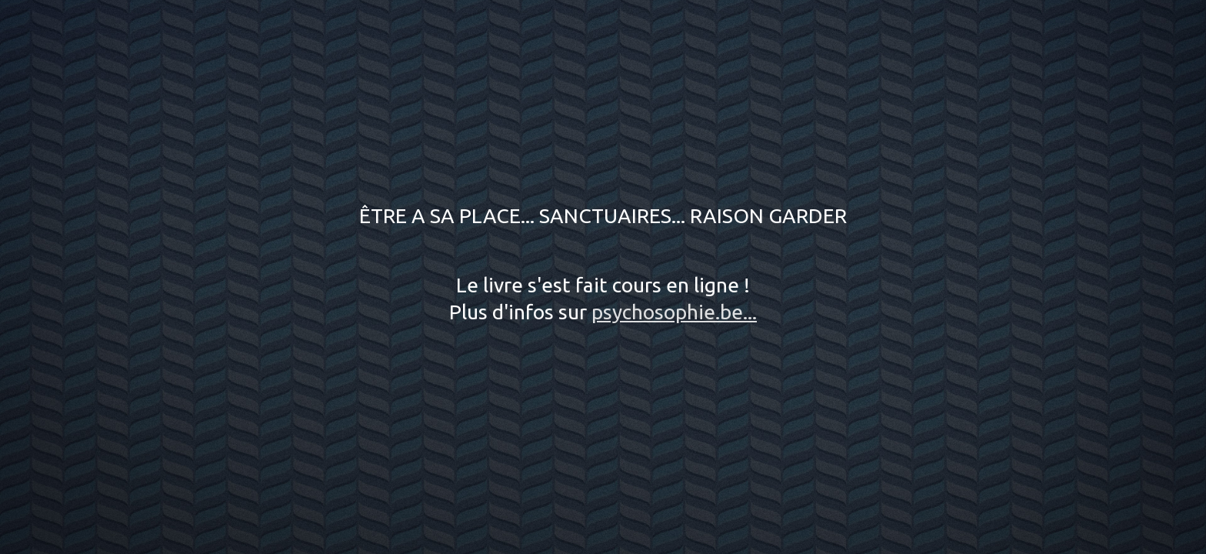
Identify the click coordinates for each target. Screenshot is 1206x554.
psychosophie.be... (674, 311)
